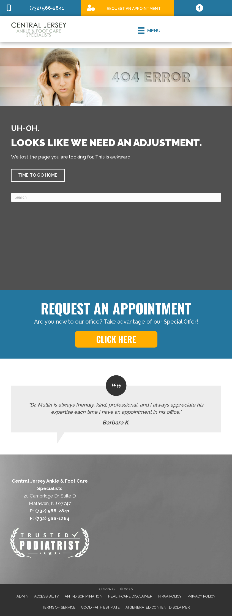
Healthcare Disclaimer (130, 596)
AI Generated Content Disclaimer (157, 607)
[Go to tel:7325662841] (41, 8)
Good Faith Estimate (100, 607)
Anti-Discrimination (83, 596)
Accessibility (46, 596)
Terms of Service (58, 607)
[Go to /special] (127, 7)
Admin (22, 596)
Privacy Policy (201, 596)
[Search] (116, 197)
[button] (38, 175)
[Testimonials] (116, 403)
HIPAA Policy (170, 596)
